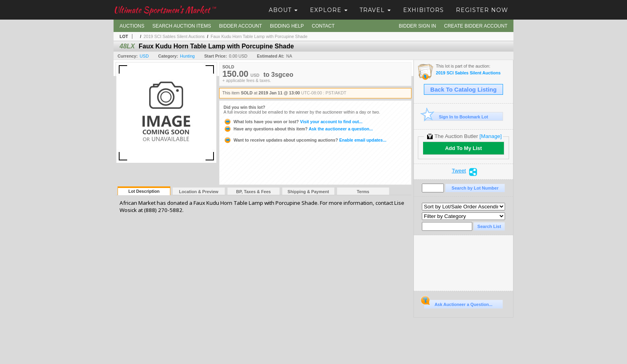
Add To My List (463, 148)
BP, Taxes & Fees (253, 191)
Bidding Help (287, 26)
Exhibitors (423, 10)
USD (144, 56)
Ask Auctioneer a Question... (458, 303)
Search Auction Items (181, 26)
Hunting (187, 56)
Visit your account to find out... (293, 121)
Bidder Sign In (417, 26)
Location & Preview (198, 191)
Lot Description (144, 191)
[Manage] (490, 136)
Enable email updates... (305, 140)
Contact (323, 26)
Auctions (132, 26)
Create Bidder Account (475, 26)
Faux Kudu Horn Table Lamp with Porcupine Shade (259, 36)
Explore (328, 10)
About (283, 10)
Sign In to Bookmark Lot (456, 116)
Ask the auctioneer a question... (298, 128)
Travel (375, 10)
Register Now (482, 10)
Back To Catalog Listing (463, 89)
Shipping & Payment (308, 191)
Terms (363, 191)
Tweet (459, 171)
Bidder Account (240, 26)
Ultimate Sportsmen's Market (165, 10)
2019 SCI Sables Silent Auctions (174, 36)
